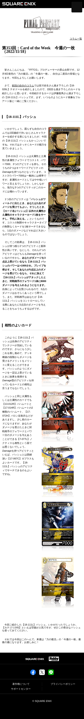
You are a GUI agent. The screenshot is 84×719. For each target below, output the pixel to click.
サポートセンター (21, 688)
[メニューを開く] (76, 7)
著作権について (21, 684)
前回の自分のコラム (23, 85)
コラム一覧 (76, 38)
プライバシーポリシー (63, 684)
